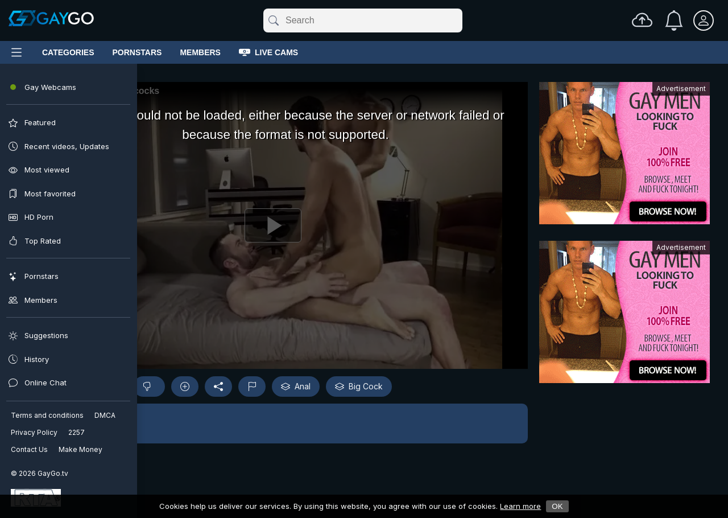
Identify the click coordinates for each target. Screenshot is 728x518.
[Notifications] (674, 20)
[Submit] (272, 20)
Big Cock (359, 386)
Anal (296, 386)
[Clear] (460, 20)
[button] (273, 423)
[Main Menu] (16, 52)
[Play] (273, 225)
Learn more (520, 506)
